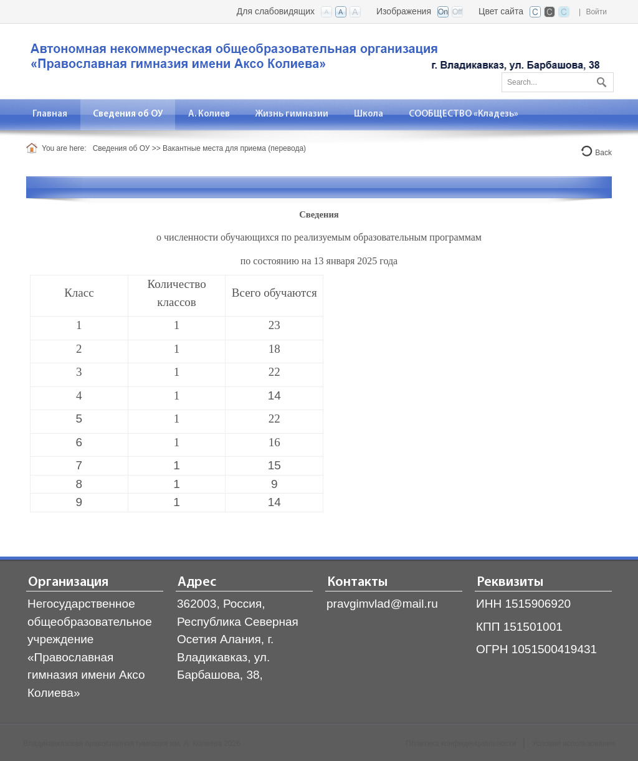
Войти (596, 11)
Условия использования (573, 743)
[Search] (558, 82)
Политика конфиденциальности (461, 743)
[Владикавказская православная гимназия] (312, 60)
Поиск (600, 80)
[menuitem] (50, 114)
